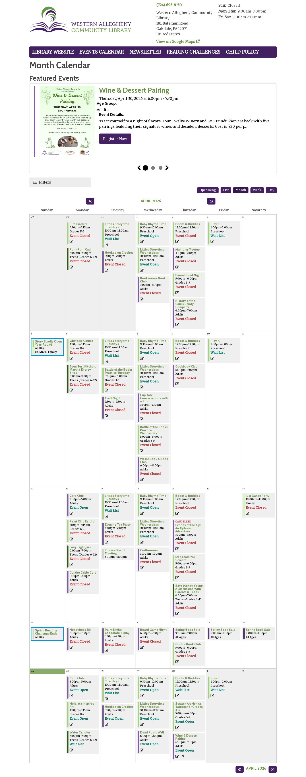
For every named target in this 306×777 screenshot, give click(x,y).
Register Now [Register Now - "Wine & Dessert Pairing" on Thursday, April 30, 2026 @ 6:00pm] (115, 138)
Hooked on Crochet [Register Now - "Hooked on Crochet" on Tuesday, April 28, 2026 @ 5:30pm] (119, 706)
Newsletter (145, 52)
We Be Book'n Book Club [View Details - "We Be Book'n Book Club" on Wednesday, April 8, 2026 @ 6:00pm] (154, 460)
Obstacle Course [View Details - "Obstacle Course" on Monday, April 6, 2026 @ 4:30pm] (81, 340)
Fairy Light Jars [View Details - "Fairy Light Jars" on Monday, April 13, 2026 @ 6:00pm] (80, 547)
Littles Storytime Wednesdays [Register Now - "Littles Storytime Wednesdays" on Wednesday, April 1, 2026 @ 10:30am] (152, 251)
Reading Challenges (193, 52)
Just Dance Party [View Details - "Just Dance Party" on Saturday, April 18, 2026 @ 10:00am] (257, 495)
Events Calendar (101, 52)
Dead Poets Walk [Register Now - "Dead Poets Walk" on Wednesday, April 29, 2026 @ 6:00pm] (152, 732)
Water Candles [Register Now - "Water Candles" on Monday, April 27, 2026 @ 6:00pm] (80, 732)
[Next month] (211, 201)
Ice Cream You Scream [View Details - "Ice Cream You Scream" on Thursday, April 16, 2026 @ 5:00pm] (185, 558)
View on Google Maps (175, 41)
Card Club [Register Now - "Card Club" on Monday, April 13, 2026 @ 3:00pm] (77, 495)
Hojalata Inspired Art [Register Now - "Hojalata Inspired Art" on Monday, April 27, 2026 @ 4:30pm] (82, 705)
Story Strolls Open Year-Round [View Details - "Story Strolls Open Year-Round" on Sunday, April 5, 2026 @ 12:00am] (48, 343)
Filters (44, 182)
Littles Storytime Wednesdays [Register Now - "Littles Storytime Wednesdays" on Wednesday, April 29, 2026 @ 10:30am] (152, 705)
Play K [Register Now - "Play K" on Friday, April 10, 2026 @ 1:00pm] (215, 340)
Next (167, 168)
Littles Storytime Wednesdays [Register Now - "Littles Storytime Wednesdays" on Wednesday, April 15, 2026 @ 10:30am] (152, 523)
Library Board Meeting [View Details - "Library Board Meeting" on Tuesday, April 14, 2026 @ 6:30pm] (115, 552)
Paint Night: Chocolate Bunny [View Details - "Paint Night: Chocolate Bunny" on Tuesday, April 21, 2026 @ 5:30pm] (117, 631)
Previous (139, 168)
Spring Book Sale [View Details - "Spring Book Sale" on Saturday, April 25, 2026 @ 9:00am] (258, 629)
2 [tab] (153, 168)
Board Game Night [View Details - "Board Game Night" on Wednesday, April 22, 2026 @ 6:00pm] (153, 629)
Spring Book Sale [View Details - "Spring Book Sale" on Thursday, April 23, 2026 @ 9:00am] (187, 629)
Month (241, 190)
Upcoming (208, 190)
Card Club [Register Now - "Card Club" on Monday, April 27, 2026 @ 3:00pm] (77, 678)
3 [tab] (160, 168)
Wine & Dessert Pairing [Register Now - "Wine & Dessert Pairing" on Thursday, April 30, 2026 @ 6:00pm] (186, 737)
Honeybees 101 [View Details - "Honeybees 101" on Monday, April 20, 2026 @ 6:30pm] (80, 629)
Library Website (53, 52)
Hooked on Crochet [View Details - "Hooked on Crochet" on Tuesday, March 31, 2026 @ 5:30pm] (119, 252)
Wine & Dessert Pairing (134, 90)
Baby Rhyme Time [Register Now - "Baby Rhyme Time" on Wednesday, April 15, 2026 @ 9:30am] (153, 495)
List (226, 190)
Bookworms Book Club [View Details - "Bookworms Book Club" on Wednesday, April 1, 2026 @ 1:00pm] (152, 280)
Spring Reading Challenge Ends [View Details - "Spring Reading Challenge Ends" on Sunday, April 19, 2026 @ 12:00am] (46, 632)
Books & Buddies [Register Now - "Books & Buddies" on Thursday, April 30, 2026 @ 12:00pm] (187, 678)
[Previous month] (90, 201)
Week (257, 190)
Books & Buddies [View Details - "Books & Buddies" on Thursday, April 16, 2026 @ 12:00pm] (187, 495)
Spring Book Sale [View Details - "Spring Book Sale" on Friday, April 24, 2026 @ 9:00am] (223, 629)
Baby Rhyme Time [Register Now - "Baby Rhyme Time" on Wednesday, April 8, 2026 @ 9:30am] (153, 340)
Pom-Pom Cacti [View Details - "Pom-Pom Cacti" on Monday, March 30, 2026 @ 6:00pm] (81, 249)
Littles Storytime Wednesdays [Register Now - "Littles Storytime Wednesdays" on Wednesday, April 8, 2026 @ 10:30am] (152, 368)
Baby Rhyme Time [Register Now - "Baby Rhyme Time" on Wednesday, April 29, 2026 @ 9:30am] (153, 678)
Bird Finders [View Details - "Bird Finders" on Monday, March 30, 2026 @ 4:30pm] (78, 224)
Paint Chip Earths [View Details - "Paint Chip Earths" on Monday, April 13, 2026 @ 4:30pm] (82, 521)
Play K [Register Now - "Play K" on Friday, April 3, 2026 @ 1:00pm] (215, 224)
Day (271, 190)
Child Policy (242, 52)
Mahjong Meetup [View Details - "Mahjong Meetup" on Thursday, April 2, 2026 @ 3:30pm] (187, 249)
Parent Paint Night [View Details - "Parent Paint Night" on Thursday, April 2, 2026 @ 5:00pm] (188, 275)
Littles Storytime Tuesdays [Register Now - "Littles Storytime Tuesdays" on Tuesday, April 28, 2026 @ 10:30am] (117, 680)
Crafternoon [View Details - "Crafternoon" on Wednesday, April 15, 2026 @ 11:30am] (149, 550)
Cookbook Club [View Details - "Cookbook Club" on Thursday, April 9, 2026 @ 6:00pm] (186, 366)
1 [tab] (145, 168)
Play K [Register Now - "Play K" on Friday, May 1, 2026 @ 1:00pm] (215, 678)
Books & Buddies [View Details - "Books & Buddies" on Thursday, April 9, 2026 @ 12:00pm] (187, 340)
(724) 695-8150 (169, 5)
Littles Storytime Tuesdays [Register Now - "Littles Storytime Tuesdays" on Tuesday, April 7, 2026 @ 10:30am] (117, 342)
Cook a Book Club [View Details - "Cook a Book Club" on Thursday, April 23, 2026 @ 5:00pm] (188, 644)
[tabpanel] (153, 122)
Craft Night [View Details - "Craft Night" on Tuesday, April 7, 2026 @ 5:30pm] (112, 398)
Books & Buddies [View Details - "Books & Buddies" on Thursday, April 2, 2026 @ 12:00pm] (187, 224)
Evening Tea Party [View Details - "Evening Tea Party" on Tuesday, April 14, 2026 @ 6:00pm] (118, 524)
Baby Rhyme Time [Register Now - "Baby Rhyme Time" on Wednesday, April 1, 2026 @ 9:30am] (153, 224)
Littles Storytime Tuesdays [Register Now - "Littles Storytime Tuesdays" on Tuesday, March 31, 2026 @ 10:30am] (117, 225)
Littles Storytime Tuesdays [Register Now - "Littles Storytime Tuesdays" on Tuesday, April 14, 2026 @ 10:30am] (117, 497)
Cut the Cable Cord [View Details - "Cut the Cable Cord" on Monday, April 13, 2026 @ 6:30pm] (83, 572)
